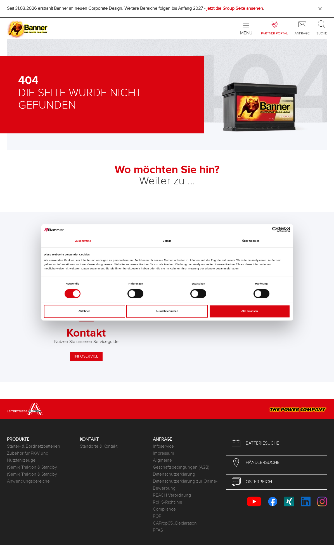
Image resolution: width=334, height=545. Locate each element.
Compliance (164, 509)
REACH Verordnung (172, 495)
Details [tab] (167, 240)
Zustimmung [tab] (83, 240)
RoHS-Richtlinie (167, 502)
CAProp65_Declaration (175, 523)
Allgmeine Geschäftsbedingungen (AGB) (181, 464)
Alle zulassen (249, 311)
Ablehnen (85, 311)
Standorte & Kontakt (98, 446)
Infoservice (163, 446)
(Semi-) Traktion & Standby (32, 467)
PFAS (158, 530)
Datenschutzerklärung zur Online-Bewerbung (185, 485)
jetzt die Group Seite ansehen (235, 8)
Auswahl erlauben (167, 311)
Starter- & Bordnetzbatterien (33, 446)
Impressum (163, 453)
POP (157, 516)
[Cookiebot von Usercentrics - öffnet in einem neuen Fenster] (265, 229)
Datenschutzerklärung (174, 474)
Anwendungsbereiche (28, 481)
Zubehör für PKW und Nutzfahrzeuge (27, 457)
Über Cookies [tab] (251, 240)
